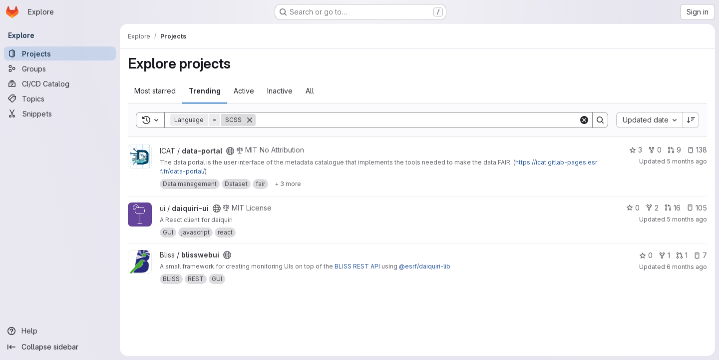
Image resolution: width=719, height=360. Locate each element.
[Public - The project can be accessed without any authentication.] (230, 151)
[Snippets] (60, 113)
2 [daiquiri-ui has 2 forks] (652, 208)
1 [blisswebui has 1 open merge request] (682, 255)
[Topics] (60, 99)
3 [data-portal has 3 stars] (635, 150)
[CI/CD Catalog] (60, 83)
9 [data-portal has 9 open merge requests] (674, 150)
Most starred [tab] (155, 90)
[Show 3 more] (288, 184)
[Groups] (60, 69)
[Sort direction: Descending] (691, 120)
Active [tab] (244, 90)
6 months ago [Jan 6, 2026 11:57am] (687, 266)
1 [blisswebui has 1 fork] (664, 255)
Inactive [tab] (280, 90)
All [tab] (310, 90)
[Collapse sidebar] (60, 347)
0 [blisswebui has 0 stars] (646, 255)
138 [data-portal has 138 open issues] (697, 150)
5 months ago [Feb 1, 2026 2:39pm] (687, 161)
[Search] (417, 120)
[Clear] (584, 120)
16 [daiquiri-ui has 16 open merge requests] (673, 208)
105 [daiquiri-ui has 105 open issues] (697, 208)
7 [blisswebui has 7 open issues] (700, 255)
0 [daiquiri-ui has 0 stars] (633, 208)
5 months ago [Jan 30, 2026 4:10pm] (687, 219)
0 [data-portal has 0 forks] (655, 150)
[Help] (60, 331)
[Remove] (250, 120)
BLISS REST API (357, 266)
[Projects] (60, 53)
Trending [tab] (205, 90)
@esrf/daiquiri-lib (424, 266)
